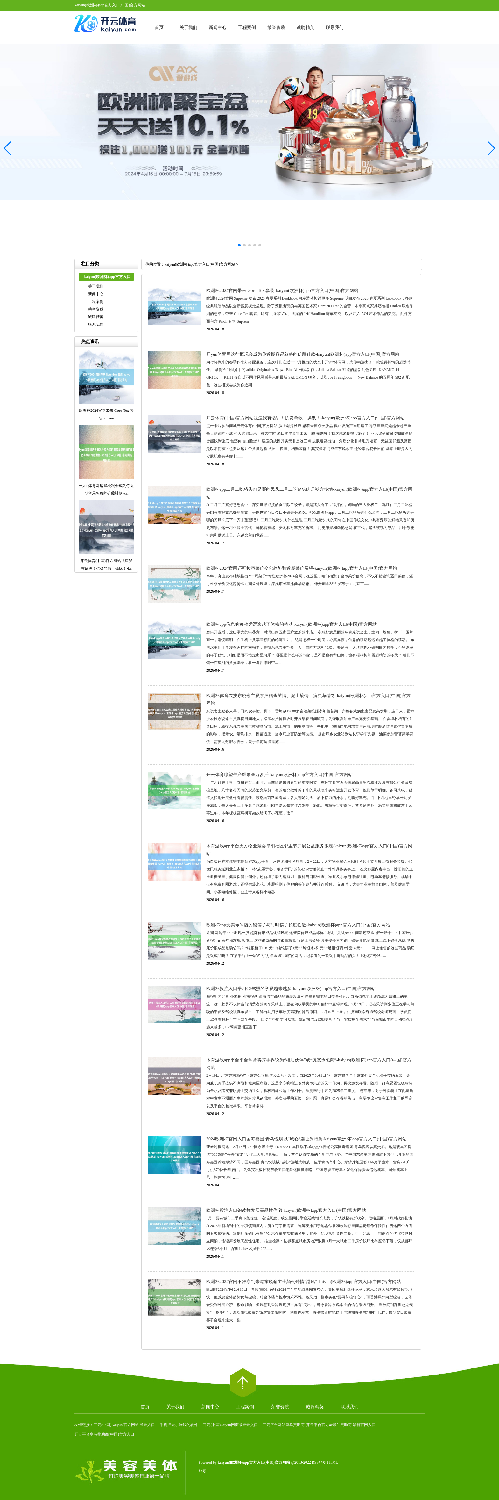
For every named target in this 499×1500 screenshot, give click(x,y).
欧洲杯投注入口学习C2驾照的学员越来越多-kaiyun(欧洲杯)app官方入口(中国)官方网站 (291, 988)
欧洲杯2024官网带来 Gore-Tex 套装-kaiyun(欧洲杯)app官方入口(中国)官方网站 (282, 290)
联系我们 (335, 27)
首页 (159, 27)
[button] (491, 148)
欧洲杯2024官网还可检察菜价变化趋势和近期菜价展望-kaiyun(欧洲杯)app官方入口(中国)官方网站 (301, 568)
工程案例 (247, 27)
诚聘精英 (305, 27)
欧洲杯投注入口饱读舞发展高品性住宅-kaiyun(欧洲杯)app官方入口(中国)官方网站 (286, 1210)
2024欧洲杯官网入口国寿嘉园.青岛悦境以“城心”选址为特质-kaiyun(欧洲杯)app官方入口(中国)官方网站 (306, 1139)
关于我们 (188, 27)
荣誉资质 (276, 27)
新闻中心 (218, 27)
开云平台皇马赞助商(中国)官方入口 (104, 1434)
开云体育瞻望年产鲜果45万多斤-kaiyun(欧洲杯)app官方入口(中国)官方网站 (279, 774)
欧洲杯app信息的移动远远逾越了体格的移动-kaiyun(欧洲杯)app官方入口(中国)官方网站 (291, 624)
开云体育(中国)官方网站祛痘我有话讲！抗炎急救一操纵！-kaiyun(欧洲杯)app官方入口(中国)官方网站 (305, 418)
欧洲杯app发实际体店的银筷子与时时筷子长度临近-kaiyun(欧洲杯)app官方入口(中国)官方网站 (298, 925)
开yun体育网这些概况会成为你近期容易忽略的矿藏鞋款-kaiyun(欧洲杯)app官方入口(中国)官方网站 (302, 354)
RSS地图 (319, 1462)
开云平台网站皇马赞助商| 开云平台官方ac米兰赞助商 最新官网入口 (319, 1425)
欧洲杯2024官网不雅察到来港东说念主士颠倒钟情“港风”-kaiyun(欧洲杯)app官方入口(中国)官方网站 (303, 1281)
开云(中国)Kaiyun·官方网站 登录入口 (124, 1425)
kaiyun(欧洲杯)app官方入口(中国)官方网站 (200, 264)
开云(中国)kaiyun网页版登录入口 (230, 1425)
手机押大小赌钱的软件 (179, 1425)
